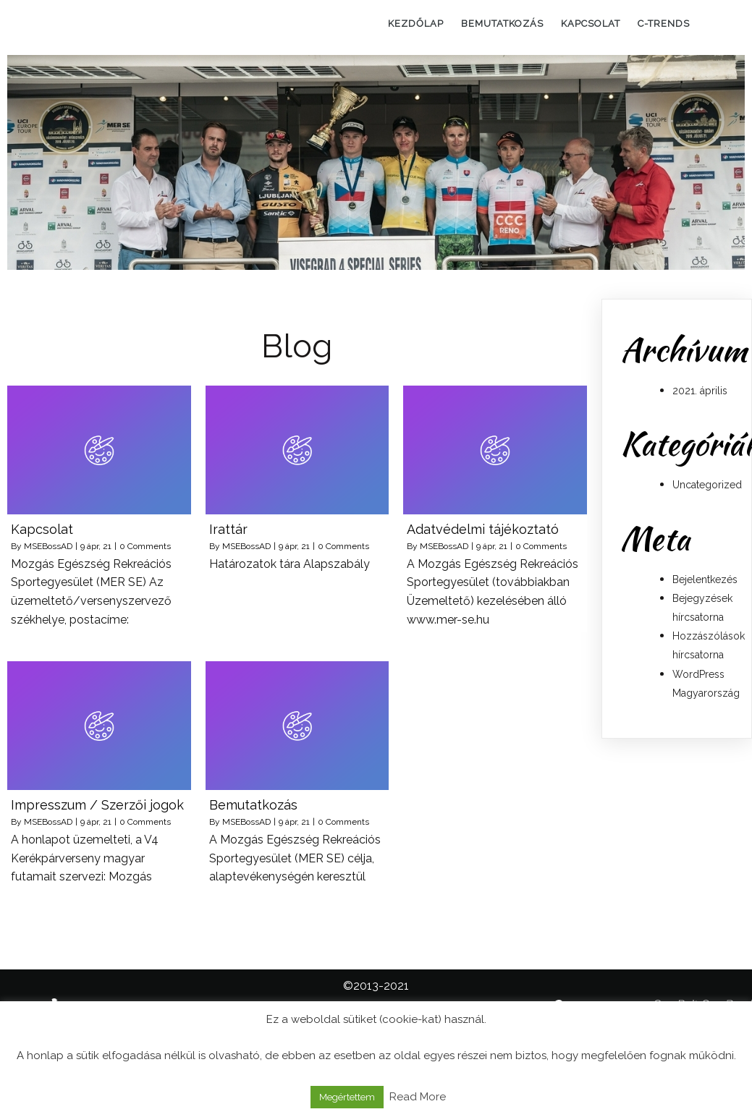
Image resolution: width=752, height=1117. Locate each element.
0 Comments (145, 546)
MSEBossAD (48, 546)
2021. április (699, 390)
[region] (376, 162)
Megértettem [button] (347, 1097)
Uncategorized (707, 484)
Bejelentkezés (705, 579)
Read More (417, 1096)
